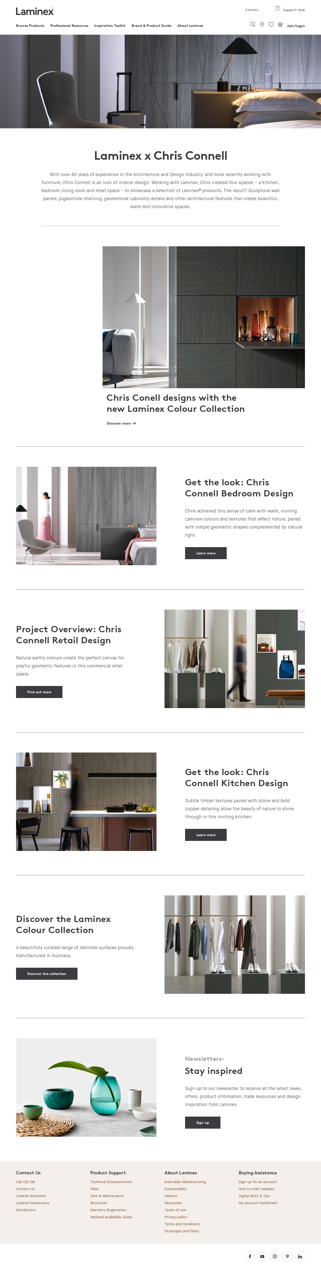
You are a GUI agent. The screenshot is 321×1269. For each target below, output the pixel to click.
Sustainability (176, 1189)
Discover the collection (46, 973)
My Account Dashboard (258, 1203)
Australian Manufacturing (185, 1182)
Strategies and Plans (182, 1231)
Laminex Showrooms (32, 1203)
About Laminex (190, 25)
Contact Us (25, 1189)
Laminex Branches (31, 1196)
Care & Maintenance (107, 1196)
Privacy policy (176, 1217)
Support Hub (290, 10)
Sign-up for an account (258, 1182)
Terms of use (175, 1210)
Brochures (98, 1203)
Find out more (39, 692)
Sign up (202, 1122)
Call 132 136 (25, 1182)
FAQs (94, 1189)
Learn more (205, 553)
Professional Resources (69, 25)
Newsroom (173, 1203)
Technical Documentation (111, 1182)
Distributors (26, 1210)
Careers (252, 10)
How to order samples (256, 1189)
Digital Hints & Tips (254, 1196)
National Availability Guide (111, 1217)
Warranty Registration (108, 1210)
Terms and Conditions (182, 1224)
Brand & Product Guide (151, 25)
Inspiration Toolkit (110, 25)
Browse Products (30, 25)
